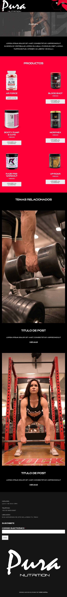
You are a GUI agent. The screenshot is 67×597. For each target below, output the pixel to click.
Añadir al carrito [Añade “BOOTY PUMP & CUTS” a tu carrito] (12, 142)
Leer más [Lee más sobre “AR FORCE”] (11, 98)
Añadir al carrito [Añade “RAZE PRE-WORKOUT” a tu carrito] (12, 184)
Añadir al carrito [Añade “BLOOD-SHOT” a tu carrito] (55, 101)
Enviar (5, 537)
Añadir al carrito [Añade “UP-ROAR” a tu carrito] (55, 181)
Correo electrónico (14, 528)
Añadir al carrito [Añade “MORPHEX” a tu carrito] (55, 140)
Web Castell (43, 592)
